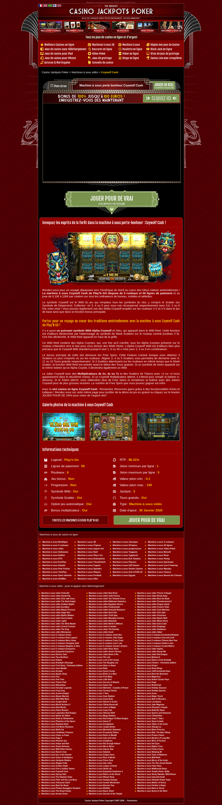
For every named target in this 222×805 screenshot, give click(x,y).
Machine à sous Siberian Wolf (102, 713)
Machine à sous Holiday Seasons (151, 688)
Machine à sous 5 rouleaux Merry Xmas (58, 640)
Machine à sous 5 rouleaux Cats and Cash (155, 638)
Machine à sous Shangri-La (149, 727)
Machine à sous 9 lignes (89, 545)
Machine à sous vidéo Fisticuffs (55, 593)
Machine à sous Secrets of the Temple (105, 794)
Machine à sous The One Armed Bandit (154, 763)
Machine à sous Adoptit (53, 565)
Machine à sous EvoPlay (54, 562)
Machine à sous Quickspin (161, 562)
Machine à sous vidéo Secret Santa (56, 618)
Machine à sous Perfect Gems (150, 749)
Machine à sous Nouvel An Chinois (165, 575)
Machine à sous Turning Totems (103, 691)
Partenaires (132, 801)
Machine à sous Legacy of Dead (103, 766)
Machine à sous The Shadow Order (56, 777)
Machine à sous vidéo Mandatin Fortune (106, 618)
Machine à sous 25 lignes (160, 545)
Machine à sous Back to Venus (150, 788)
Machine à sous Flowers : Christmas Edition (156, 663)
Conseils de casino (102, 62)
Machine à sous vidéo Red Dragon (152, 654)
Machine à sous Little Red (100, 679)
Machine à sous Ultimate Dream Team (154, 780)
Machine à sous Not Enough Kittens (105, 744)
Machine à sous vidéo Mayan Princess (58, 610)
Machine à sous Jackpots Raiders (56, 760)
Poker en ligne (130, 53)
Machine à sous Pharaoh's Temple (152, 707)
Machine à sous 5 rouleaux (55, 545)
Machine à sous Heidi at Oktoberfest (57, 718)
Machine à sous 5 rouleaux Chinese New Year (157, 640)
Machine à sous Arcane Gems (54, 794)
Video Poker (99, 53)
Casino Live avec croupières (166, 58)
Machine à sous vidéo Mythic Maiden (57, 615)
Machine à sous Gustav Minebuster (104, 783)
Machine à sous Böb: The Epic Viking (153, 732)
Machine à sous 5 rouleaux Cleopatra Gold (60, 643)
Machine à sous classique (125, 542)
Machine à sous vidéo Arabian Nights (57, 604)
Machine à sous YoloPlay (54, 572)
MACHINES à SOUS (74, 31)
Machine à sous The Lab (99, 657)
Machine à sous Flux (50, 677)
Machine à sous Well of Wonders (151, 699)
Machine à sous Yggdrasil (125, 555)
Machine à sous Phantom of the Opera (58, 721)
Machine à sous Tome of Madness (152, 755)
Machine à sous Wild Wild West (55, 699)
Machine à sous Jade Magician (150, 705)
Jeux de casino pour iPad (58, 53)
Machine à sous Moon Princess (151, 730)
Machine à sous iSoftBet (54, 579)
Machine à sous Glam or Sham (102, 666)
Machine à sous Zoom (147, 693)
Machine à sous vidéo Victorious (151, 615)
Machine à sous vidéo (53, 548)
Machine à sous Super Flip (100, 685)
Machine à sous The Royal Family (56, 791)
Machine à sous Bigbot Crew (150, 746)
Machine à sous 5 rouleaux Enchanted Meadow (158, 635)
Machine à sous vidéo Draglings (151, 626)
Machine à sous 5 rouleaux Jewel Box (105, 635)
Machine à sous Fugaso (89, 565)
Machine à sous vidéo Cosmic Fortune (58, 626)
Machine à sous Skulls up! (100, 769)
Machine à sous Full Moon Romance (57, 727)
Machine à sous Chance (159, 572)
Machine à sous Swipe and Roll (55, 744)
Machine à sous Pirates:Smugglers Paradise (60, 788)
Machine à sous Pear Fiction (56, 569)
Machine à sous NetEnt (53, 555)
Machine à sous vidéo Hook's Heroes (105, 652)
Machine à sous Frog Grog (53, 691)
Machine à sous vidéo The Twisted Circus (107, 599)
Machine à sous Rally (98, 668)
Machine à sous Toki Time (52, 679)
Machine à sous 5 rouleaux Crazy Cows (106, 640)
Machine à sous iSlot (87, 579)
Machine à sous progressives (127, 548)
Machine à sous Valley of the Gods (152, 724)
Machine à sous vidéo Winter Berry (152, 621)
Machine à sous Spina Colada (150, 721)
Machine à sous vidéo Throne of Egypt (154, 593)
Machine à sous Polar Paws (149, 766)
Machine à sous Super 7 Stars (150, 718)
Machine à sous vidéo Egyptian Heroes (106, 604)
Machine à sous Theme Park (53, 682)
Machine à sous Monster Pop (101, 785)
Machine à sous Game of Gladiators (57, 757)
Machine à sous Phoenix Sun (54, 741)
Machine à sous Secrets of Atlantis (104, 682)
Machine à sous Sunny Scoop (102, 671)
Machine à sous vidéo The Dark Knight (58, 601)
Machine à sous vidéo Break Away (152, 596)
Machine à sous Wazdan (159, 569)
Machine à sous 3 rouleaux (161, 542)
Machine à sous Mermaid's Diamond (105, 730)
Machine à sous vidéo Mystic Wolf (152, 618)
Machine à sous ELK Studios (127, 558)
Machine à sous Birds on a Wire (103, 674)
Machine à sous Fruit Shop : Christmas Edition (62, 666)
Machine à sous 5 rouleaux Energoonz (58, 649)
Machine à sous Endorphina (91, 558)
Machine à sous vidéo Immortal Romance (107, 610)
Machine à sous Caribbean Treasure (57, 732)
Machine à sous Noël (87, 552)
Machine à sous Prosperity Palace (104, 732)
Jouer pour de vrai (111, 198)
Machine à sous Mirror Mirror (101, 746)
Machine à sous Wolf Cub (52, 730)
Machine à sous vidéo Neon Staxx (104, 649)
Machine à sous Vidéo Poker (161, 548)
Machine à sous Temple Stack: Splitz (153, 771)
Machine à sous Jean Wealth (54, 668)
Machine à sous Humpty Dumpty (103, 780)
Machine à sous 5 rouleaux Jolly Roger (106, 638)
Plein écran (60, 86)
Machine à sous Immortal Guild (151, 777)
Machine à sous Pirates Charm (150, 735)
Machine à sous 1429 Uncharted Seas (153, 671)
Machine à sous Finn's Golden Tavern (57, 769)
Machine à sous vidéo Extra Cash (152, 624)
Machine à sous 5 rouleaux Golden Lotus (155, 643)
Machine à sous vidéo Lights (54, 621)
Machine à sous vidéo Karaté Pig (55, 596)
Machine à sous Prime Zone (101, 760)
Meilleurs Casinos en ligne (59, 44)
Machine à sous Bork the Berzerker (152, 674)
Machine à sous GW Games (126, 565)
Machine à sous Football (89, 575)
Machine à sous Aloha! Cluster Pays (153, 679)
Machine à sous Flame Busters (55, 710)
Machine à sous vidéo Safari (149, 632)
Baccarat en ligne (102, 49)
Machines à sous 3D (103, 44)
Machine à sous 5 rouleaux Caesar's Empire (108, 646)
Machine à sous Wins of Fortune (151, 741)
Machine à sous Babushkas (53, 685)
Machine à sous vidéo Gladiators (151, 629)
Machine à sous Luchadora (149, 702)
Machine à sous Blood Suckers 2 (55, 705)
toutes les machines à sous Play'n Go (75, 520)
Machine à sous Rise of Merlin (102, 757)
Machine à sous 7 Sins (99, 693)
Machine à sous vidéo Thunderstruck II (154, 601)
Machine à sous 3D (86, 542)
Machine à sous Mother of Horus (151, 783)
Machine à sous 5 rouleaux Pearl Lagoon (59, 638)
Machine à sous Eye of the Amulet (56, 755)
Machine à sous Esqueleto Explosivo (57, 652)
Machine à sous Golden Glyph (54, 766)
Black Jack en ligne (161, 49)
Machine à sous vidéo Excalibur (55, 607)
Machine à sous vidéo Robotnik (102, 621)
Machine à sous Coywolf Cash (54, 771)
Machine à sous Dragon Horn (101, 755)
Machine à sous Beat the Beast (55, 785)
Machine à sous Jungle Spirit (54, 702)
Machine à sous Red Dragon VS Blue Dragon (108, 718)
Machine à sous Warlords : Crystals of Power (109, 688)
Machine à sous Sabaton (100, 752)
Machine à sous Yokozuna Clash (55, 783)
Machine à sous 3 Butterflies (149, 716)
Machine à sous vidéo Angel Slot (55, 613)
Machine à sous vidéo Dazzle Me (151, 652)
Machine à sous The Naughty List (103, 663)
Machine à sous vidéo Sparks (150, 649)
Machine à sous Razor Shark (101, 791)
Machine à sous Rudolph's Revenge (57, 663)
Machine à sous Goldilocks (101, 741)
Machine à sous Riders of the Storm (104, 774)
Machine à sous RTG (52, 558)
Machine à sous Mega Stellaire (102, 716)
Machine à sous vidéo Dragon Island (153, 604)
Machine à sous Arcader (52, 671)
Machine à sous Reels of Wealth (103, 735)
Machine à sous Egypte (124, 575)
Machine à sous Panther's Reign (151, 785)
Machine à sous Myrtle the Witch (55, 716)
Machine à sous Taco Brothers (54, 657)
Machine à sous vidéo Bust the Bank (153, 599)
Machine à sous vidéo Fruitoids (102, 626)
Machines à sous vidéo (84, 72)
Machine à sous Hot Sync (148, 744)
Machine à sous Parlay (159, 558)
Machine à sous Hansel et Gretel (103, 702)
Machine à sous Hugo (146, 682)
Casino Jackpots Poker (55, 72)
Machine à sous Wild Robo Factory (56, 749)
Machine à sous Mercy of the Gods (152, 760)
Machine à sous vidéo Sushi (101, 632)
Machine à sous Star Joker (100, 763)
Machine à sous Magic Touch (150, 696)
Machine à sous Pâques (89, 572)
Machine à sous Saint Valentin (57, 575)
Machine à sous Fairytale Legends (56, 688)
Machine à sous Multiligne (55, 542)
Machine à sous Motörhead (149, 685)
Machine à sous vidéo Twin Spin (151, 613)
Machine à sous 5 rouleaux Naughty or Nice (60, 646)
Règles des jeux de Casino (165, 44)
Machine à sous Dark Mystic (53, 707)
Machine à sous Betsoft (159, 552)
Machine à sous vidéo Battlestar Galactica (107, 601)
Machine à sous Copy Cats (100, 710)
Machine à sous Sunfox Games (128, 569)
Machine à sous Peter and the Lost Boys (59, 780)
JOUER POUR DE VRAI (147, 520)
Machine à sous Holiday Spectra (151, 691)
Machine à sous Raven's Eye (54, 752)
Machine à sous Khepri (147, 666)
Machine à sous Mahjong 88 (149, 752)
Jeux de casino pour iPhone (60, 58)
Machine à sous (131, 44)
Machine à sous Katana (51, 660)
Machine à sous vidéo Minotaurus (56, 632)
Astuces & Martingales (57, 62)
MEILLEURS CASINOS (50, 31)
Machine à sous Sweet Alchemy (55, 746)
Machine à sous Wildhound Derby (152, 769)
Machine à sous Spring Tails (53, 774)
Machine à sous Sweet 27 (100, 721)
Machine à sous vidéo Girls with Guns (58, 599)
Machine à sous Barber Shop (54, 674)
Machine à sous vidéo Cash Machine (153, 610)
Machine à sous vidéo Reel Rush (103, 593)
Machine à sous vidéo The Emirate (104, 629)
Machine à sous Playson (124, 562)
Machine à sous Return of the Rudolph (154, 660)
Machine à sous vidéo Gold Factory (104, 596)
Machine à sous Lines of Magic (102, 707)
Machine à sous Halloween (55, 552)
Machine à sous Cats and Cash (102, 738)
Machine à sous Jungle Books (102, 727)
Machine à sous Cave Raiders (102, 696)
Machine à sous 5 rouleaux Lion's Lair (105, 643)
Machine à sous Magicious (149, 677)
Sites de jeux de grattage (164, 53)
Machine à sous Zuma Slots (101, 699)
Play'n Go (71, 460)
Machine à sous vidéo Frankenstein (104, 607)
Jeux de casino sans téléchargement (65, 49)
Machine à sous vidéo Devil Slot (103, 613)
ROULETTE (99, 31)
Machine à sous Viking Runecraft (103, 705)
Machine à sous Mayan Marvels (55, 696)
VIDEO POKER (147, 31)
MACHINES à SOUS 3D (171, 31)
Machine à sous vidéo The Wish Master (58, 624)
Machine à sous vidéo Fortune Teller (153, 607)
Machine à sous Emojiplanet (101, 724)
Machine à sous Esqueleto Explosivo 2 (106, 771)
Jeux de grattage (102, 58)
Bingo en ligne (130, 58)
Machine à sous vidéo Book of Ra (103, 654)
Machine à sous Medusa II (148, 657)
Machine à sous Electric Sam (54, 654)
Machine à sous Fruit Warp (100, 677)
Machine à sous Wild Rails (149, 757)
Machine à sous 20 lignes (125, 545)
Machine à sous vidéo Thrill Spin (103, 615)
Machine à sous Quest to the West (152, 791)
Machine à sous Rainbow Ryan (55, 724)
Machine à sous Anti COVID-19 (127, 572)
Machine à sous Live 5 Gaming (163, 565)
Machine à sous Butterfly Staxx (151, 710)
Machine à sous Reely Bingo (149, 668)
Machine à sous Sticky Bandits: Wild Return (156, 774)
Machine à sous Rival (158, 555)
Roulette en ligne (132, 49)
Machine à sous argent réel (90, 548)
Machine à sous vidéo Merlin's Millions (106, 624)
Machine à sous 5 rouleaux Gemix (56, 635)
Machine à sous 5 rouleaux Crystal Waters (155, 646)
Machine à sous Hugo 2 (51, 738)
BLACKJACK (123, 31)
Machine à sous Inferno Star (101, 749)
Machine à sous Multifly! (99, 788)
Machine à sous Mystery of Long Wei (153, 738)
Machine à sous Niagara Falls (54, 763)
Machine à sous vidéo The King (55, 629)
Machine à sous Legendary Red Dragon (58, 713)
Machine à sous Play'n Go (90, 555)
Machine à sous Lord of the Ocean (104, 660)
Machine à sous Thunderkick (91, 562)
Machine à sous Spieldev (89, 569)
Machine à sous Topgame (125, 552)
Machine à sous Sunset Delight (55, 693)
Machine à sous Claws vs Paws (55, 735)
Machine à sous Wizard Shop (101, 777)
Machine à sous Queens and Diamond (154, 713)
